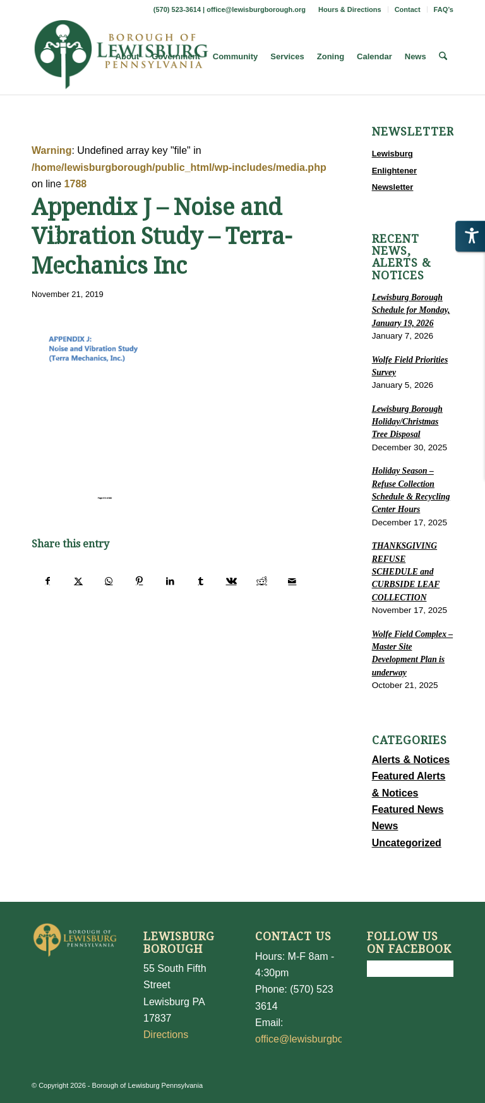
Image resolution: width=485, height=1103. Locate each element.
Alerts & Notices (411, 759)
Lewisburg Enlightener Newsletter (394, 170)
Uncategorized (406, 842)
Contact (408, 9)
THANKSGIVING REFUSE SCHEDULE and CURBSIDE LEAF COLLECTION (406, 571)
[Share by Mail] (292, 580)
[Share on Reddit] (262, 580)
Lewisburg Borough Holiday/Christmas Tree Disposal (407, 422)
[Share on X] (78, 580)
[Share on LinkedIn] (170, 580)
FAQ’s (443, 9)
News (385, 825)
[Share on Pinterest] (139, 580)
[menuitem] (350, 9)
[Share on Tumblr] (200, 580)
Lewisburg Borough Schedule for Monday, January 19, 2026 (411, 310)
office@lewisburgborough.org (256, 9)
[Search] (443, 57)
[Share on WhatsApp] (109, 580)
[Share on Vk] (231, 580)
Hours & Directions (349, 9)
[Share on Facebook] (47, 580)
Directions (165, 1034)
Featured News (408, 809)
